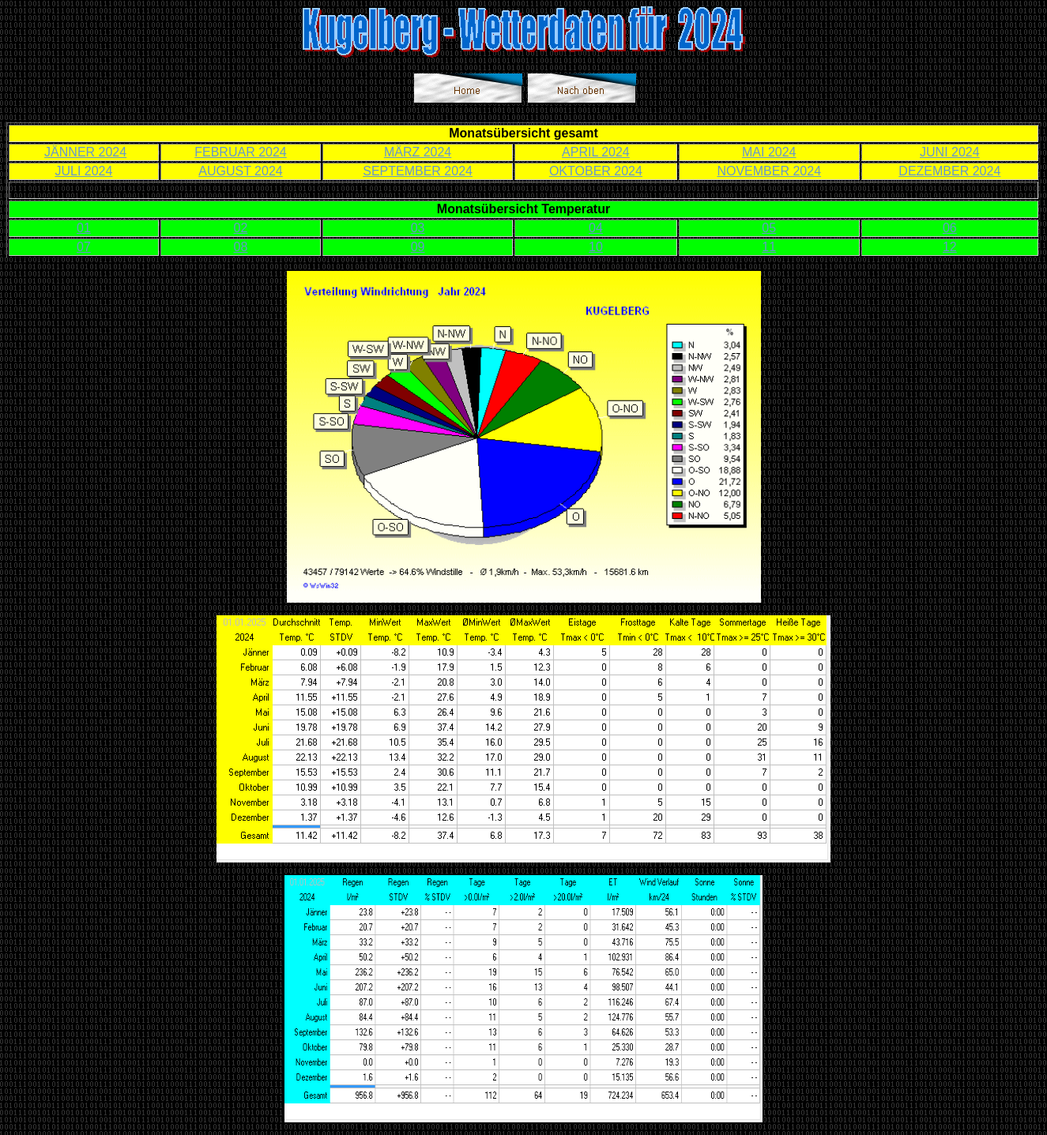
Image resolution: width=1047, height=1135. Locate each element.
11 (769, 247)
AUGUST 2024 (240, 171)
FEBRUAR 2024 (240, 152)
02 (241, 228)
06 (950, 228)
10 (596, 247)
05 (769, 228)
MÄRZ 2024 (417, 152)
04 (596, 228)
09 (418, 247)
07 (84, 247)
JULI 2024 (83, 171)
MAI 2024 (769, 152)
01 (84, 228)
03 (418, 228)
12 (950, 247)
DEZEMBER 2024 (949, 171)
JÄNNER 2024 (85, 152)
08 (241, 247)
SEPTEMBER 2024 (418, 171)
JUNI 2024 (950, 152)
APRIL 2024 (596, 152)
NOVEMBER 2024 (769, 171)
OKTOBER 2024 (595, 171)
